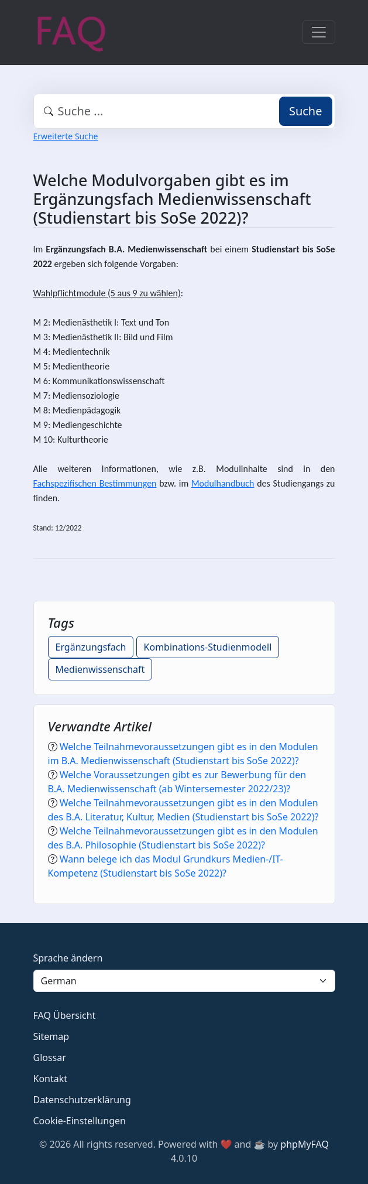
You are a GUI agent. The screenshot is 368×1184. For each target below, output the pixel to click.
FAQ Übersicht (64, 1015)
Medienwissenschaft (100, 669)
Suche (305, 111)
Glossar (49, 1057)
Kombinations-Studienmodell (208, 647)
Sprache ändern (68, 958)
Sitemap (51, 1036)
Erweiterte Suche (65, 136)
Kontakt (50, 1078)
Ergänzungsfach (91, 647)
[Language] (184, 981)
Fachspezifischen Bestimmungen (95, 483)
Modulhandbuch (222, 483)
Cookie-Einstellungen (79, 1120)
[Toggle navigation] (318, 32)
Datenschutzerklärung (82, 1099)
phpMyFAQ (304, 1144)
